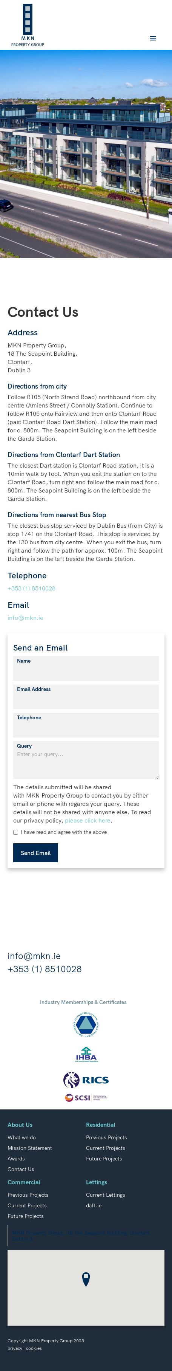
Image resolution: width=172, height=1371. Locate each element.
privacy (15, 1348)
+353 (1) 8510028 (31, 588)
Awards (16, 1158)
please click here (88, 820)
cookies (34, 1348)
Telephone (29, 717)
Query (24, 745)
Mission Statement (30, 1148)
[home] (28, 25)
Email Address (34, 689)
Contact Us (21, 1169)
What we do (22, 1137)
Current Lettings (105, 1194)
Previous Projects (106, 1137)
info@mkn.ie (25, 617)
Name (24, 660)
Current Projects (105, 1148)
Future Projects (104, 1158)
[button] (153, 38)
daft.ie (93, 1205)
